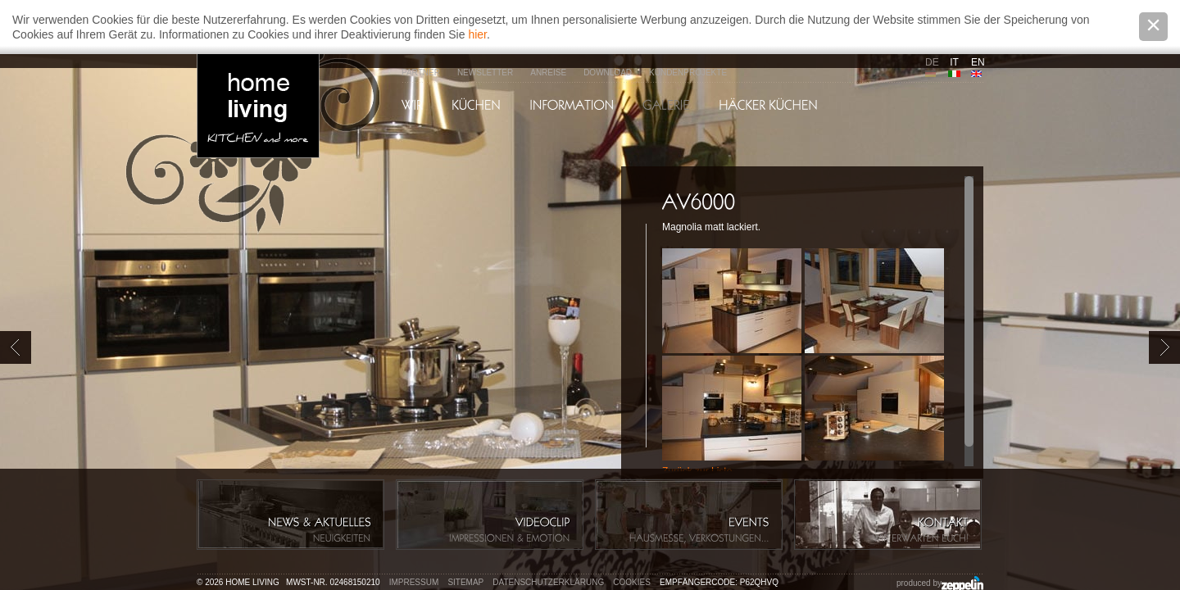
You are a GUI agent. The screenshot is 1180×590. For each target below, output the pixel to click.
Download (607, 72)
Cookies (632, 582)
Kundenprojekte (688, 72)
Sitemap (465, 582)
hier (477, 34)
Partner (421, 72)
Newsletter (485, 72)
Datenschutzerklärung (548, 582)
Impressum (414, 582)
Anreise (548, 72)
